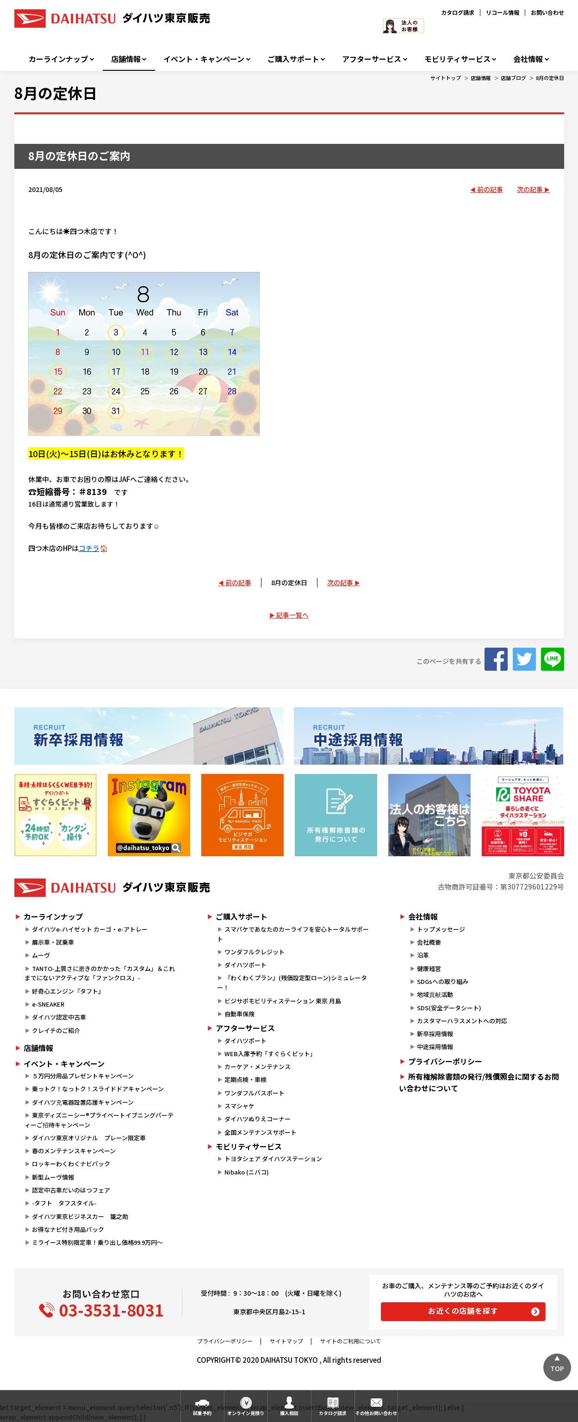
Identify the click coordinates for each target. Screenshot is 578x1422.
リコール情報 (502, 12)
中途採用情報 (435, 1046)
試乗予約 (202, 1413)
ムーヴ (41, 955)
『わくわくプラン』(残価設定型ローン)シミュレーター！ (292, 982)
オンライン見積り (245, 1413)
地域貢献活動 (435, 994)
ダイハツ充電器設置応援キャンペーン (83, 1102)
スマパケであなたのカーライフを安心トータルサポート (293, 934)
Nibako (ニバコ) (246, 1172)
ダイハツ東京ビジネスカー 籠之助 (80, 1216)
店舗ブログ (513, 77)
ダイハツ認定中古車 (59, 1017)
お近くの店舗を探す (463, 1310)
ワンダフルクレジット (254, 951)
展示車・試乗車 (53, 942)
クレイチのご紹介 (56, 1030)
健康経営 (429, 968)
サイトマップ (286, 1341)
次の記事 (530, 189)
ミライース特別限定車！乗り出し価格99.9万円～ (97, 1242)
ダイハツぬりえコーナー (257, 1118)
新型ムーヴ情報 (53, 1177)
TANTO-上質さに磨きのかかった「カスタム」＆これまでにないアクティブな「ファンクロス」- (100, 973)
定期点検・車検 (245, 1079)
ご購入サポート (293, 59)
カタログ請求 (457, 12)
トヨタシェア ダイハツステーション (273, 1158)
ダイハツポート (245, 964)
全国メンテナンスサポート (260, 1132)
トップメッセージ (441, 929)
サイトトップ (445, 77)
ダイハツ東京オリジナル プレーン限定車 (89, 1137)
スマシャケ (239, 1105)
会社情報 (528, 59)
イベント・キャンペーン (203, 59)
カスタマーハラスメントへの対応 (462, 1020)
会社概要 (429, 942)
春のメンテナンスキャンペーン (74, 1150)
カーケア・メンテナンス (257, 1066)
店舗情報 (126, 59)
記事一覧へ (292, 614)
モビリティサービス (457, 59)
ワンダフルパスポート (254, 1092)
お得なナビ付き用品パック (71, 1229)
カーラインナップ (58, 59)
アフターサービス (371, 59)
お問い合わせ (547, 12)
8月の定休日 (550, 77)
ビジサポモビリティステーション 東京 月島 (282, 1000)
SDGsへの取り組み (442, 981)
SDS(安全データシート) (449, 1007)
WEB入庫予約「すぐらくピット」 (270, 1053)
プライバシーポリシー (445, 1061)
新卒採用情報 (435, 1033)
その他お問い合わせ (376, 1413)
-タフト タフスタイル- (64, 1203)
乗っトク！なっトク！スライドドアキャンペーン (98, 1088)
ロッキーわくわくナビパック (71, 1163)
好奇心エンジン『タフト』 (68, 991)
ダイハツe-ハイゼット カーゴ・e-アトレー (90, 929)
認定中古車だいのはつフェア (71, 1190)
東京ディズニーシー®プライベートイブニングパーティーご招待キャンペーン (99, 1120)
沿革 (423, 955)
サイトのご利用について (350, 1341)
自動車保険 (239, 1013)
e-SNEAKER (48, 1004)
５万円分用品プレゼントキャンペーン (83, 1075)
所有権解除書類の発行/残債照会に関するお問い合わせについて (479, 1082)
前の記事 (490, 189)
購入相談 (289, 1413)
